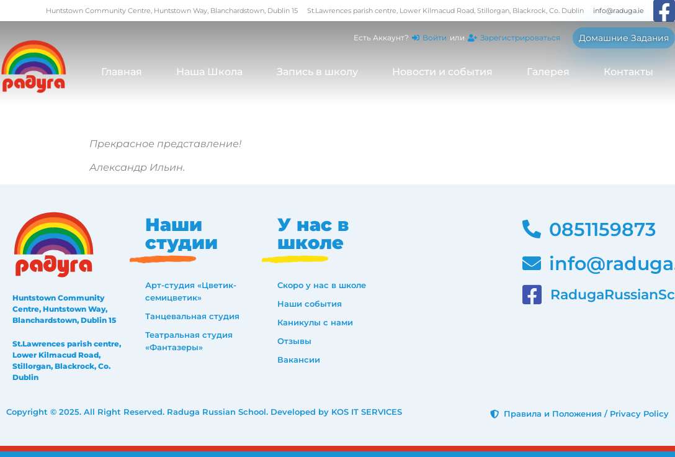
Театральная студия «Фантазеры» (189, 341)
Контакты (628, 72)
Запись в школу (317, 72)
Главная (121, 72)
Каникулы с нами (315, 322)
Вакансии (298, 359)
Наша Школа (209, 72)
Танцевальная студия (192, 316)
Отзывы (294, 341)
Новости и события (442, 72)
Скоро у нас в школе (321, 285)
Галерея (548, 72)
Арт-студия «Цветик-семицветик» (190, 291)
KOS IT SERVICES (366, 412)
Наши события (309, 304)
